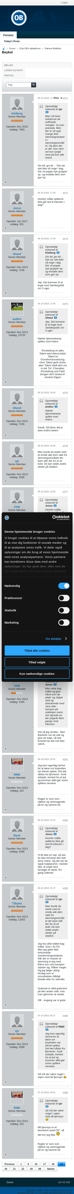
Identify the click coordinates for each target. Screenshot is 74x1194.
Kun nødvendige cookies (37, 673)
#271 (65, 98)
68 (39, 1169)
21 (14, 1169)
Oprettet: (11, 126)
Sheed (17, 254)
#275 (65, 393)
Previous (10, 1164)
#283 (65, 888)
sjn (17, 461)
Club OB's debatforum (30, 48)
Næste (50, 1169)
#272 (65, 193)
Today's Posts (12, 41)
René (17, 835)
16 (36, 1164)
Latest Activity (13, 70)
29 (31, 1169)
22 (23, 1169)
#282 (65, 820)
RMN (17, 774)
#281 (65, 759)
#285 (65, 1092)
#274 (65, 304)
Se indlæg (47, 112)
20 (6, 1169)
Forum (12, 48)
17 (44, 1164)
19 (61, 1164)
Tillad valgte (36, 662)
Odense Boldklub (53, 48)
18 (53, 1164)
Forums (8, 35)
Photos (8, 75)
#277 (65, 492)
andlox (16, 319)
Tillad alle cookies (37, 650)
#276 (65, 446)
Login (64, 2)
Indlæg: (13, 129)
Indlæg (8, 65)
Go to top (64, 1182)
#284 (65, 1016)
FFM (17, 507)
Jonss (17, 208)
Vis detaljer (54, 638)
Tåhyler (17, 903)
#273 (65, 239)
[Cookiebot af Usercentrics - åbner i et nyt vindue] (52, 517)
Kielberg (16, 113)
